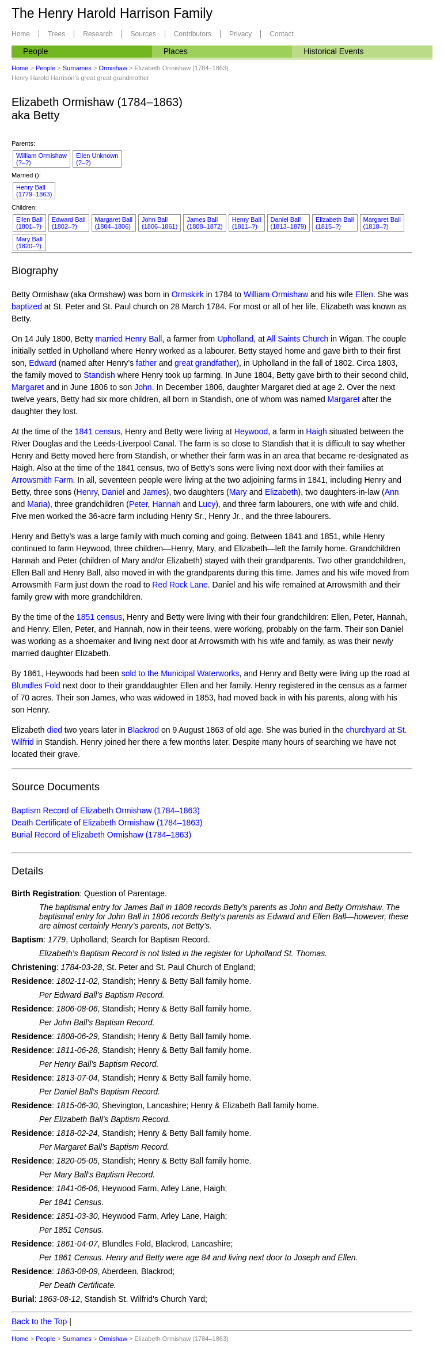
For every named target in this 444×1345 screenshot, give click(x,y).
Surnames (77, 68)
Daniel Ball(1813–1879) (288, 223)
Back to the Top (39, 1321)
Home (21, 34)
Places (176, 51)
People (35, 51)
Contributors (192, 34)
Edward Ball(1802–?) (69, 223)
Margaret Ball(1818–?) (382, 223)
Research (97, 34)
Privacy (240, 34)
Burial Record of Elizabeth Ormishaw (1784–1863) (101, 834)
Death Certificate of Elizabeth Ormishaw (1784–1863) (107, 822)
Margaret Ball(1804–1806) (113, 223)
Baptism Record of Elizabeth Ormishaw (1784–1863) (106, 810)
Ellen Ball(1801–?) (29, 223)
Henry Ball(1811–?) (246, 223)
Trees (56, 34)
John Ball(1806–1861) (159, 223)
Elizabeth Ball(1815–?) (335, 223)
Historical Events (333, 51)
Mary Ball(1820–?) (29, 242)
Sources (143, 34)
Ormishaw (112, 68)
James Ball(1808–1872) (204, 223)
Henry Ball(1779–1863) (34, 191)
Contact (281, 34)
